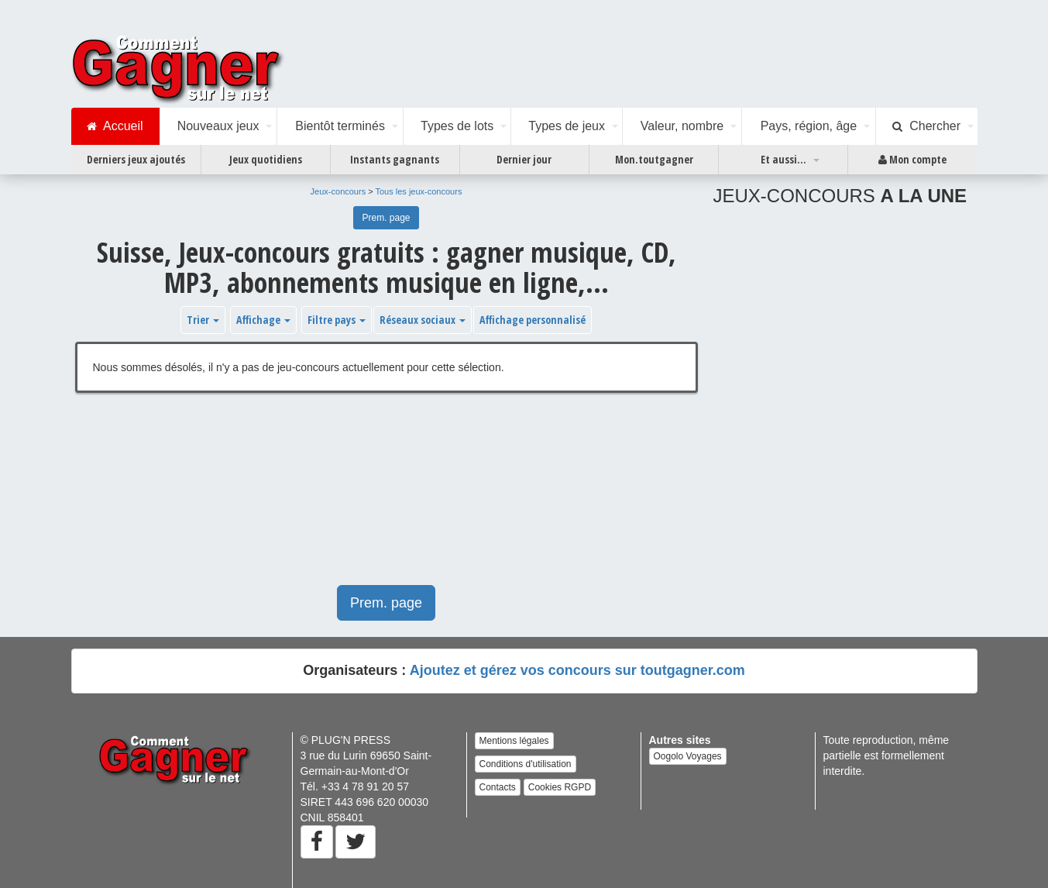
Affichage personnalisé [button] (532, 319)
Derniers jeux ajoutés (136, 159)
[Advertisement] (386, 496)
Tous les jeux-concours (419, 191)
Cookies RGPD (559, 787)
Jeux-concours (338, 191)
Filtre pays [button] (337, 319)
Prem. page (386, 217)
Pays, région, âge (809, 126)
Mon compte (912, 159)
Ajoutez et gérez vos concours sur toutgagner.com (577, 670)
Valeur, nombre (682, 126)
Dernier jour (524, 159)
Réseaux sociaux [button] (423, 319)
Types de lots (457, 126)
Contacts (497, 787)
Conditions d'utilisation (525, 764)
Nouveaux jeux (218, 126)
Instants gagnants (394, 159)
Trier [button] (203, 319)
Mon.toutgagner (654, 159)
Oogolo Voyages (688, 756)
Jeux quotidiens (265, 159)
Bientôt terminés (340, 126)
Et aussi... (783, 159)
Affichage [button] (263, 319)
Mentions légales (514, 740)
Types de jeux (566, 126)
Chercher (926, 126)
